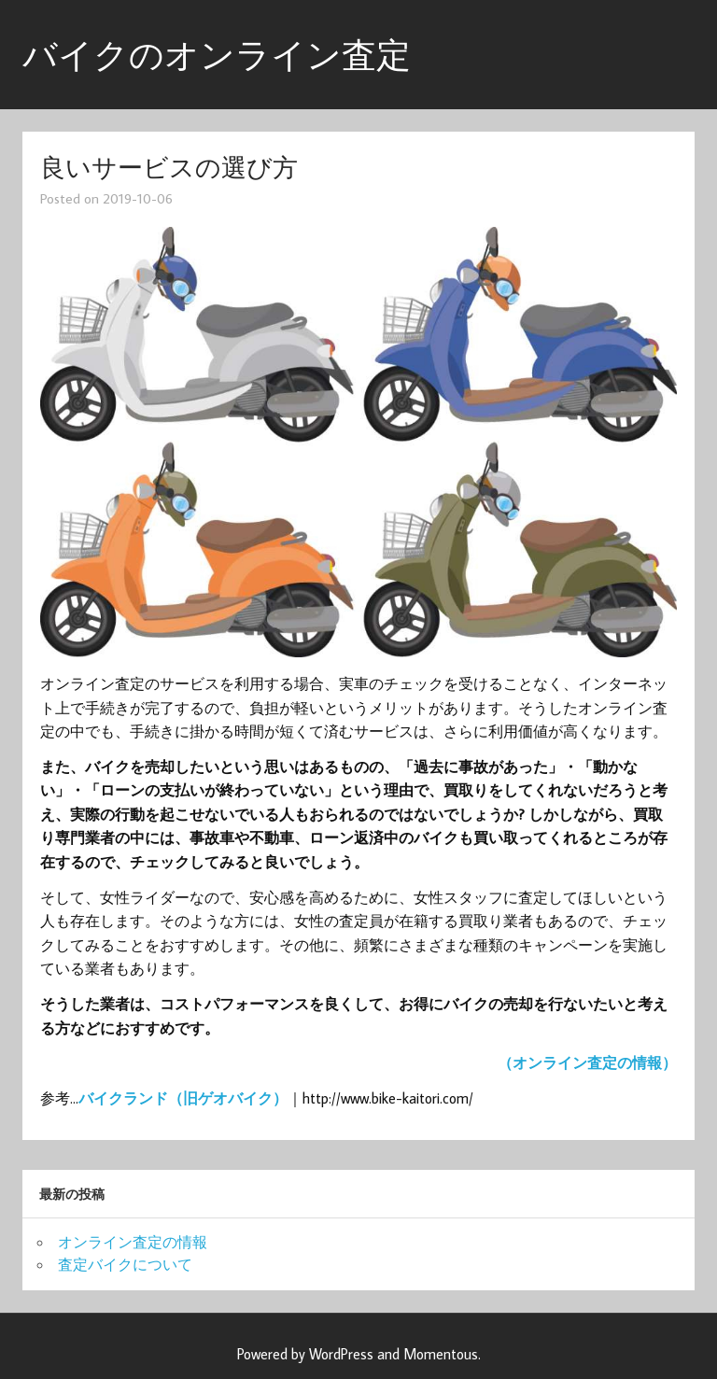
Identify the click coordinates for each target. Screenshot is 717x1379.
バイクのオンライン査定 (216, 54)
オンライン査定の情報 (132, 1241)
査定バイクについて (125, 1264)
